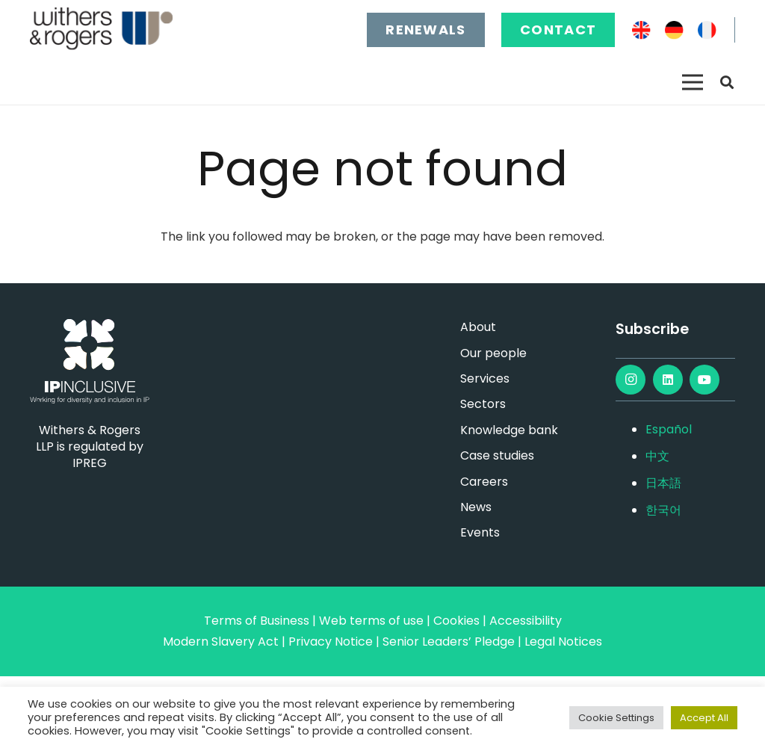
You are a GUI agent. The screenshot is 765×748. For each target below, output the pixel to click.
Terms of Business (256, 620)
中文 (657, 456)
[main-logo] (101, 29)
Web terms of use (371, 620)
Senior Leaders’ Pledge (448, 641)
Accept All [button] (704, 718)
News (476, 507)
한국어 (663, 510)
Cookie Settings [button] (616, 718)
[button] (727, 82)
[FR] (707, 30)
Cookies (456, 620)
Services (485, 378)
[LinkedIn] (668, 380)
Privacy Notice (330, 641)
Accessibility (525, 620)
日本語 (663, 483)
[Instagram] (630, 380)
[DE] (674, 30)
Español (668, 429)
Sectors (483, 403)
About (478, 327)
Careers (484, 481)
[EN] (641, 30)
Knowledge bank (509, 430)
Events (480, 532)
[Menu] (692, 82)
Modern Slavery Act (221, 641)
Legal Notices (563, 641)
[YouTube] (704, 380)
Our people (493, 353)
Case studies (497, 455)
